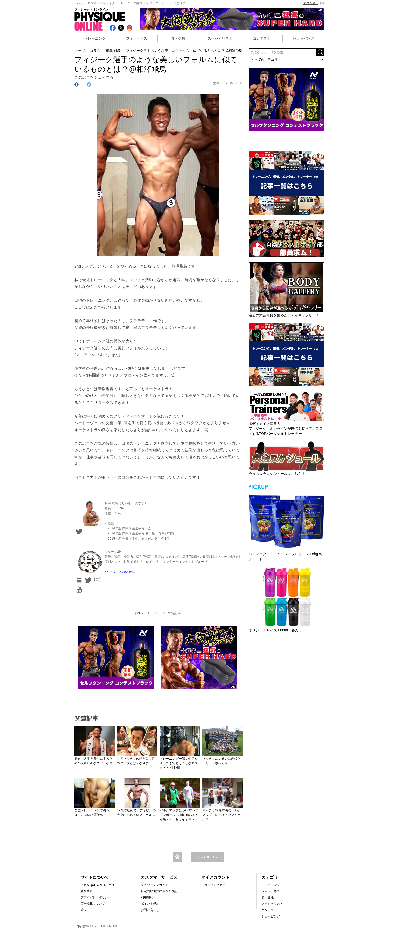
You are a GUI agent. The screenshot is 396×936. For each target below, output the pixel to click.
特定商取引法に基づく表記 (159, 891)
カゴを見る (313, 3)
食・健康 (178, 38)
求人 (84, 910)
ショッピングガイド (154, 885)
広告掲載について (93, 903)
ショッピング (303, 38)
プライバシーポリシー (96, 897)
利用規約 (147, 897)
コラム (95, 51)
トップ (79, 51)
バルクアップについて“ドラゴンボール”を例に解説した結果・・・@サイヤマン (179, 815)
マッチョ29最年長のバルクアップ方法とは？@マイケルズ (221, 815)
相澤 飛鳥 (113, 51)
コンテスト (261, 38)
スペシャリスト (220, 38)
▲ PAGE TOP (207, 857)
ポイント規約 (150, 903)
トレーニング (95, 38)
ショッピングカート (215, 885)
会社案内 (87, 891)
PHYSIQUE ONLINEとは (97, 885)
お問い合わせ (150, 910)
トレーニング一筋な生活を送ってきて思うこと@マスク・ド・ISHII (179, 763)
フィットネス (136, 38)
